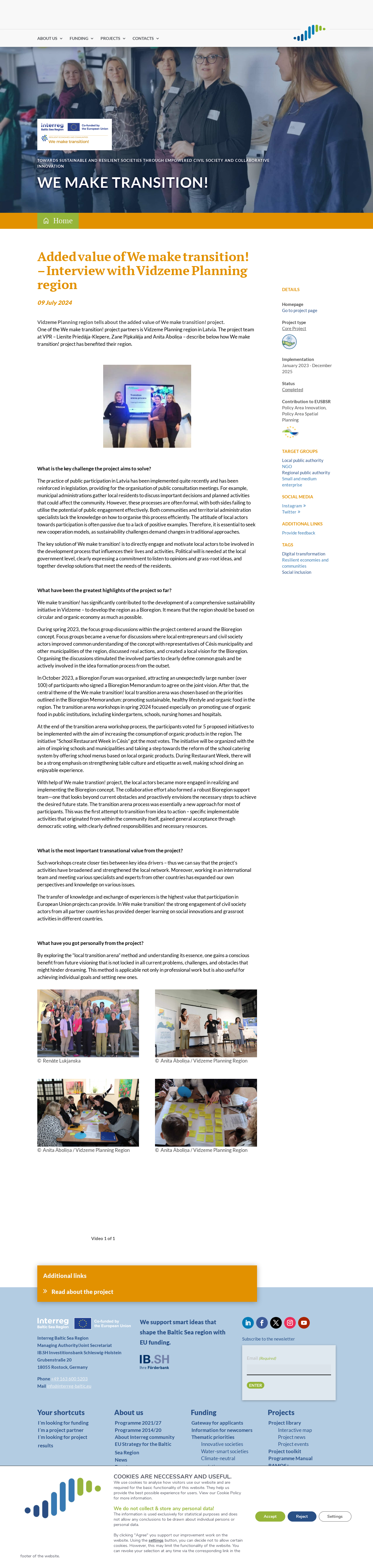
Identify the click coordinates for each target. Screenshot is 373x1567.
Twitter (289, 511)
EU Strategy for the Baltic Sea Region (143, 1448)
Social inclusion (296, 572)
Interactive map (295, 1430)
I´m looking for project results (62, 1441)
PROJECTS (110, 38)
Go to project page (299, 310)
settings (156, 1540)
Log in (252, 37)
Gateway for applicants (217, 1423)
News (121, 1460)
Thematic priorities (212, 1437)
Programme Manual (290, 1458)
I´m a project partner (61, 1430)
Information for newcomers (221, 1430)
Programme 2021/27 (138, 1423)
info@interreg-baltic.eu (69, 1386)
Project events (293, 1444)
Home (63, 220)
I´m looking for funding (63, 1423)
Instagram (292, 505)
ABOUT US (47, 38)
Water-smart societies (224, 1451)
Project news (291, 1437)
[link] (64, 1414)
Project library (284, 1423)
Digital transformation (303, 553)
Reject (301, 1516)
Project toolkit (284, 1451)
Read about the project (82, 1291)
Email (261, 1358)
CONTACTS (143, 38)
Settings (335, 1516)
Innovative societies (222, 1444)
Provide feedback (298, 532)
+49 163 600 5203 (69, 1378)
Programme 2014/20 (138, 1430)
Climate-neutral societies (218, 1462)
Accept (269, 1516)
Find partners (229, 37)
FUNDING (79, 38)
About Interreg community (145, 1437)
